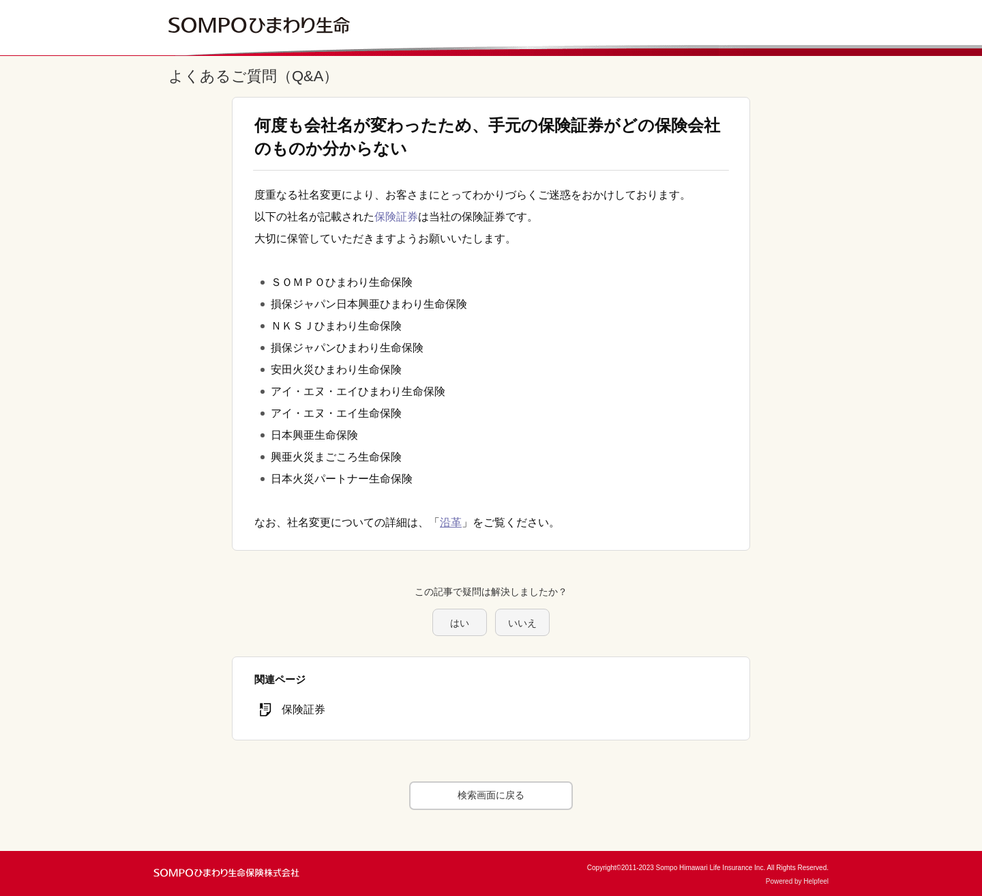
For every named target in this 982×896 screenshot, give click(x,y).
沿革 (451, 522)
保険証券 (396, 216)
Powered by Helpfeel (797, 881)
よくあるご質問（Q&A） (253, 76)
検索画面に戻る (491, 795)
